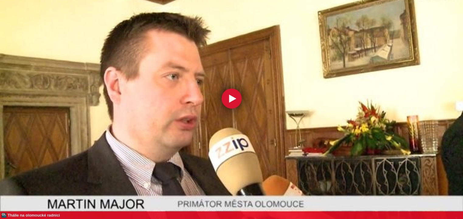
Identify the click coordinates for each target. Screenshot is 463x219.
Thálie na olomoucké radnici (34, 215)
